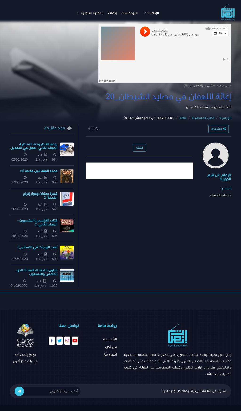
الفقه (183, 118)
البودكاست (129, 13)
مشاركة (218, 129)
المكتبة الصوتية (90, 13)
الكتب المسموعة (203, 118)
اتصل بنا (110, 354)
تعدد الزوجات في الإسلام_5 (37, 247)
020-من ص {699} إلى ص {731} (199, 85)
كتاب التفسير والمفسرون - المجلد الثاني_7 (37, 222)
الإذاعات (151, 13)
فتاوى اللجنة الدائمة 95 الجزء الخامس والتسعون (36, 272)
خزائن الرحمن (224, 85)
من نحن (111, 347)
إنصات (112, 13)
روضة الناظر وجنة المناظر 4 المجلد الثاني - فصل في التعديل (33, 146)
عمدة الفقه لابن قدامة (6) (39, 171)
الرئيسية (225, 118)
